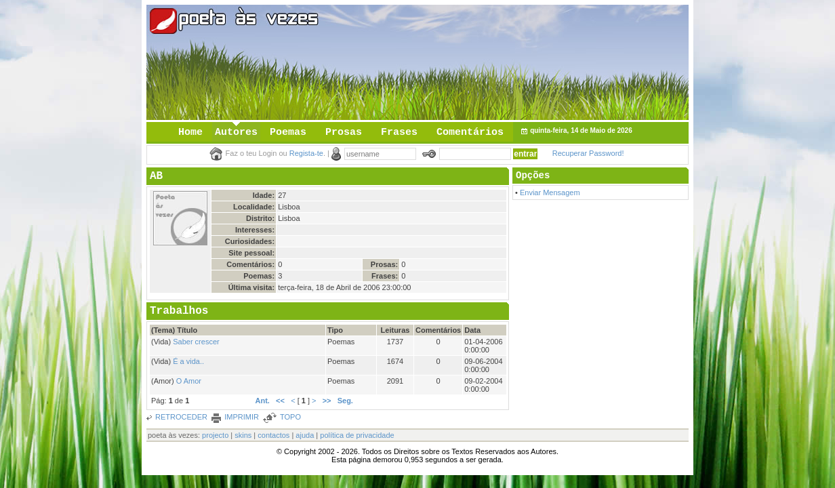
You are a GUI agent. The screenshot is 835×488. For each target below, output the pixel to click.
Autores (236, 132)
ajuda (305, 435)
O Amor (188, 381)
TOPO (290, 417)
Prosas (343, 132)
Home (190, 132)
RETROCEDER (181, 417)
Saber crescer (196, 342)
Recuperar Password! (588, 153)
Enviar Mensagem (550, 192)
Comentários (470, 132)
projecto (215, 435)
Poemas (288, 132)
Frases (399, 132)
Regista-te (306, 153)
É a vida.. (188, 361)
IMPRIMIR (241, 417)
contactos (273, 435)
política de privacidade (357, 435)
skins (243, 435)
